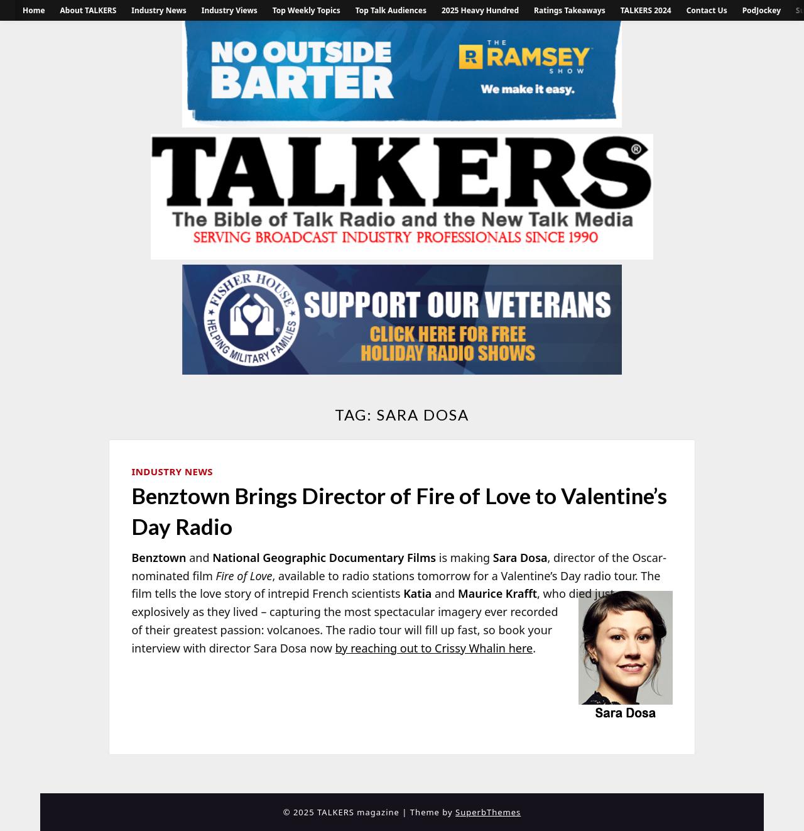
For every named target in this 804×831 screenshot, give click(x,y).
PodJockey (761, 10)
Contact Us (707, 10)
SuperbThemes (488, 812)
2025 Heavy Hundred (480, 10)
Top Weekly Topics (306, 10)
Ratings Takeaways (570, 10)
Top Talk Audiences (391, 10)
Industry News (158, 10)
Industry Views (230, 10)
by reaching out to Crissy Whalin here (434, 648)
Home (34, 10)
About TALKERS (88, 10)
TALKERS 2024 (646, 10)
